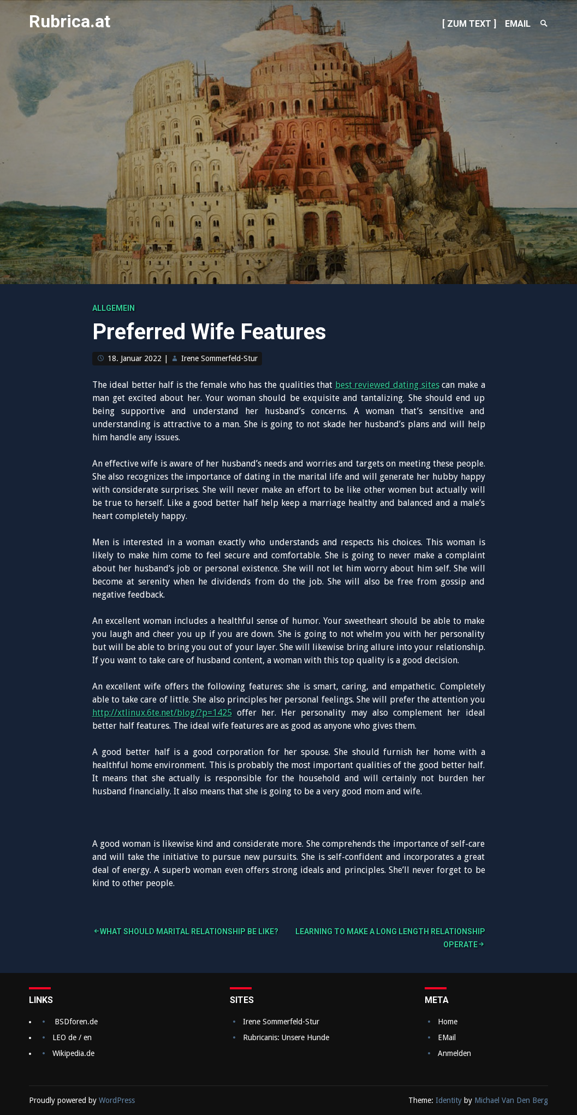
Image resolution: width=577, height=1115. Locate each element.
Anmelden (454, 1053)
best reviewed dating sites (387, 385)
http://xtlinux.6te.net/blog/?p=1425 (162, 712)
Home (447, 1021)
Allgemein (113, 308)
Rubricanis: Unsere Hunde (286, 1037)
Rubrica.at (69, 21)
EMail (447, 1037)
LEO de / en (72, 1037)
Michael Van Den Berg (511, 1100)
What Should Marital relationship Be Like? (189, 931)
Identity (449, 1100)
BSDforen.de (76, 1021)
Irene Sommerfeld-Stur (219, 358)
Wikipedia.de (73, 1053)
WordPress (117, 1100)
